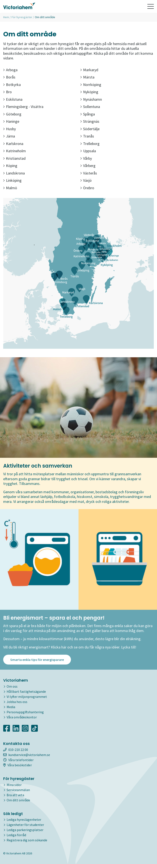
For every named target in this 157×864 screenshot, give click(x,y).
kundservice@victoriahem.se (26, 755)
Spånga (87, 114)
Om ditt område (18, 800)
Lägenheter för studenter (25, 825)
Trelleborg (90, 143)
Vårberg (87, 165)
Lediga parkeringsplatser (25, 830)
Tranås (87, 136)
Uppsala (88, 151)
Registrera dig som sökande (27, 840)
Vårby (86, 158)
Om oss (12, 686)
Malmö (10, 188)
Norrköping (90, 84)
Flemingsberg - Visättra (23, 106)
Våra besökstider (17, 765)
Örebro (87, 188)
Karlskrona (13, 143)
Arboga (10, 70)
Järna (9, 136)
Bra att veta (15, 795)
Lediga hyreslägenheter (24, 820)
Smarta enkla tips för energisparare (37, 659)
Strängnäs (89, 121)
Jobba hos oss (17, 702)
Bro (7, 92)
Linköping (12, 180)
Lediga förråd (16, 835)
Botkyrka (12, 84)
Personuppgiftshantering (25, 712)
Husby (9, 129)
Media (11, 707)
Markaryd (89, 70)
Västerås (88, 173)
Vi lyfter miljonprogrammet (27, 696)
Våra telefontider (18, 760)
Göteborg (12, 114)
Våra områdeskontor (22, 717)
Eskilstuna (12, 99)
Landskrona (14, 173)
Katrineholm (14, 151)
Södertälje (90, 129)
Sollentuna (90, 106)
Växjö (86, 180)
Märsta (87, 77)
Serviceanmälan (18, 790)
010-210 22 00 (15, 749)
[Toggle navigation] (150, 6)
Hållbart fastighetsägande (26, 691)
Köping (10, 165)
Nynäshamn (91, 99)
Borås (9, 77)
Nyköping (89, 92)
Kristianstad (14, 158)
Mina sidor (14, 785)
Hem (6, 17)
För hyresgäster (22, 17)
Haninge (11, 121)
